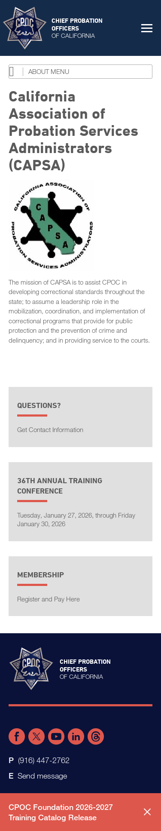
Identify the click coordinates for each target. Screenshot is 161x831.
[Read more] (80, 225)
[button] (146, 28)
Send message (42, 775)
